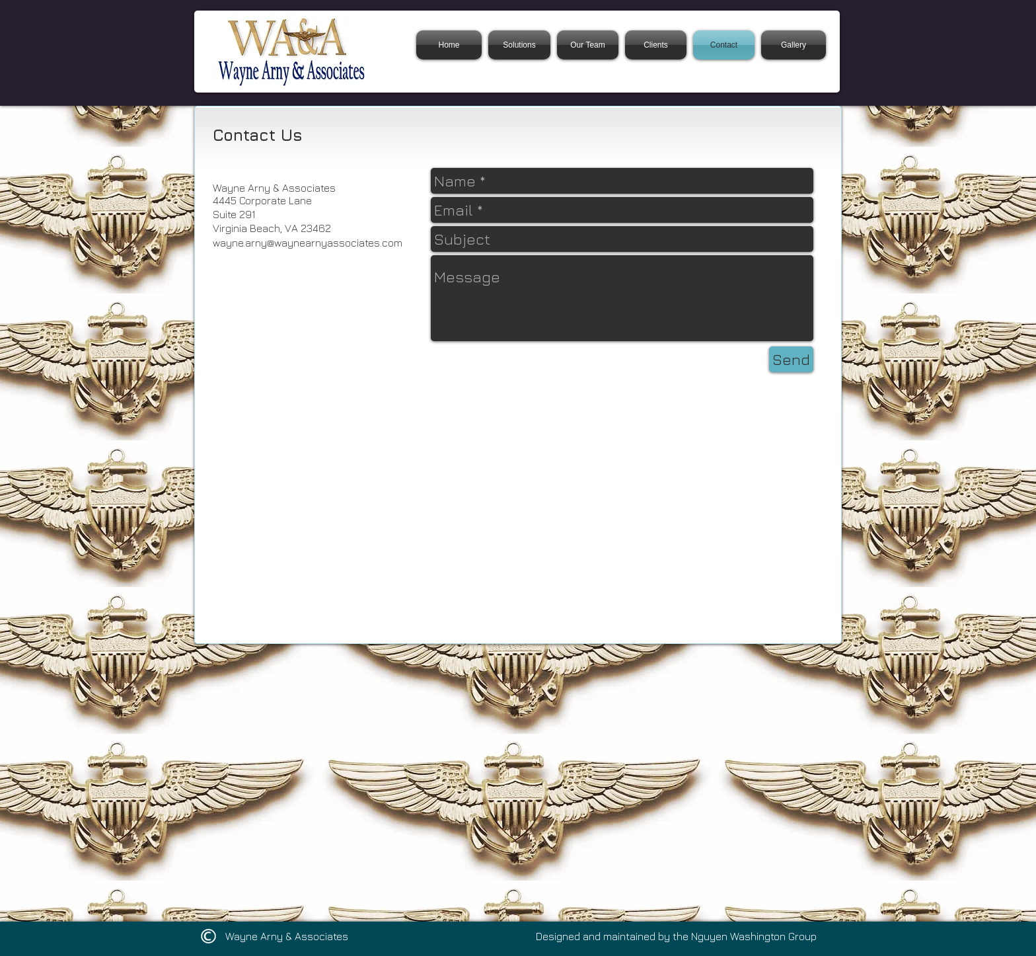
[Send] (791, 359)
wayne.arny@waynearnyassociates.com (307, 243)
